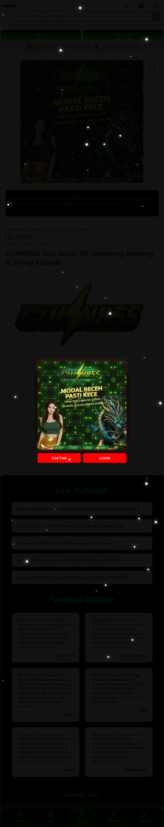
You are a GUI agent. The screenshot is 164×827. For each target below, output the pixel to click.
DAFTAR (59, 458)
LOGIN (104, 458)
